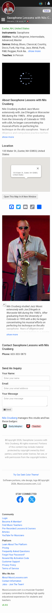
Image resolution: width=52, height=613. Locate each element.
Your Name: (8, 373)
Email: (5, 383)
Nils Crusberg (9, 417)
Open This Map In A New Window (20, 196)
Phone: (6, 354)
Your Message (10, 393)
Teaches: (7, 55)
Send (7, 409)
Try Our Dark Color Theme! (26, 474)
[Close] (37, 168)
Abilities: (7, 36)
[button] (26, 181)
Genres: (6, 44)
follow (46, 11)
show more (34, 51)
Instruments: (9, 32)
